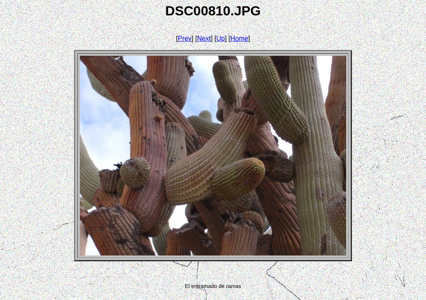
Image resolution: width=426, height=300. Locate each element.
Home (239, 38)
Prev (185, 38)
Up (220, 38)
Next (204, 38)
